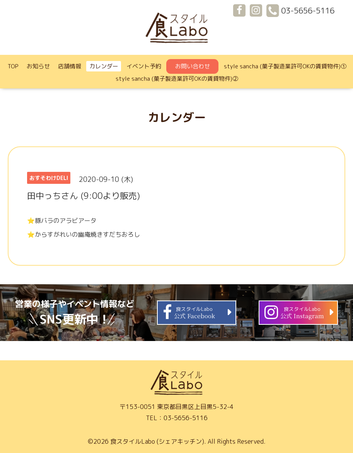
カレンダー (103, 66)
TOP (13, 66)
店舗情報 (69, 66)
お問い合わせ (192, 66)
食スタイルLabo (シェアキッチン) (157, 441)
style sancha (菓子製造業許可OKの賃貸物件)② (177, 79)
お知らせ (38, 66)
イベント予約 (143, 66)
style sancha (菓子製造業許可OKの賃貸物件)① (285, 66)
